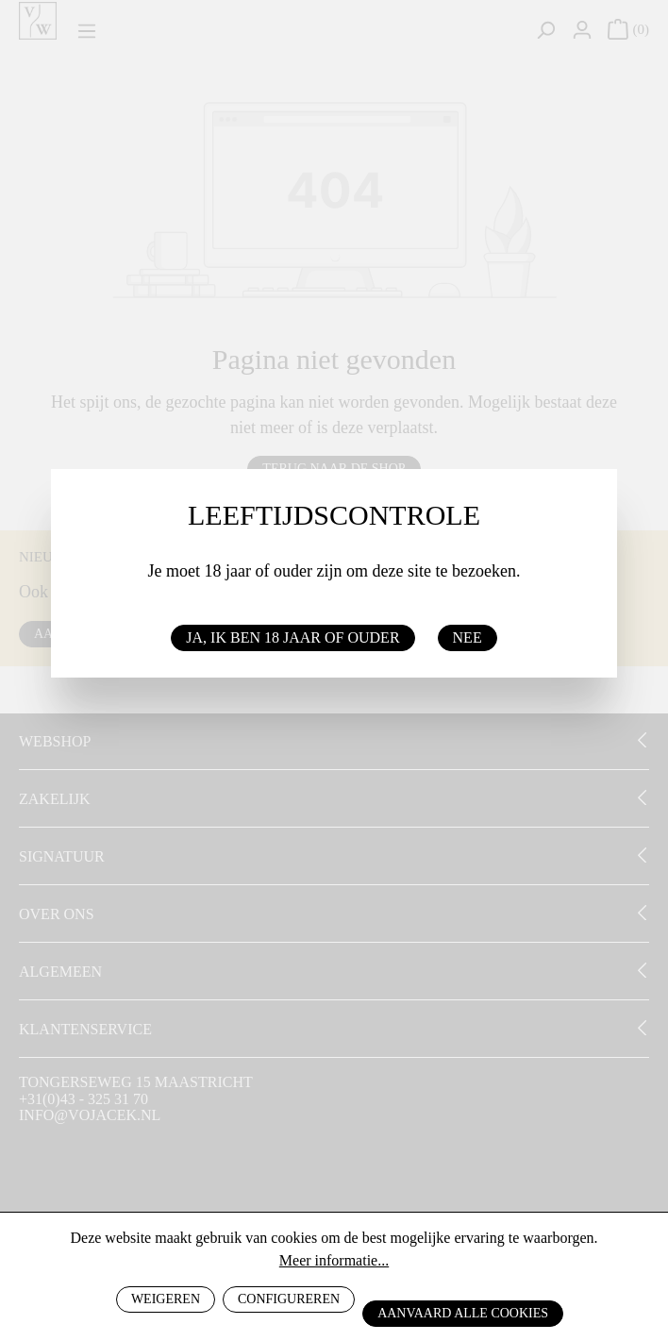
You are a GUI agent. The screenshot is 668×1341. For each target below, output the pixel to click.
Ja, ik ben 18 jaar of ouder (292, 637)
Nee (467, 637)
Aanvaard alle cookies (462, 1313)
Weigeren (165, 1299)
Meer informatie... (334, 1260)
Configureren (289, 1299)
